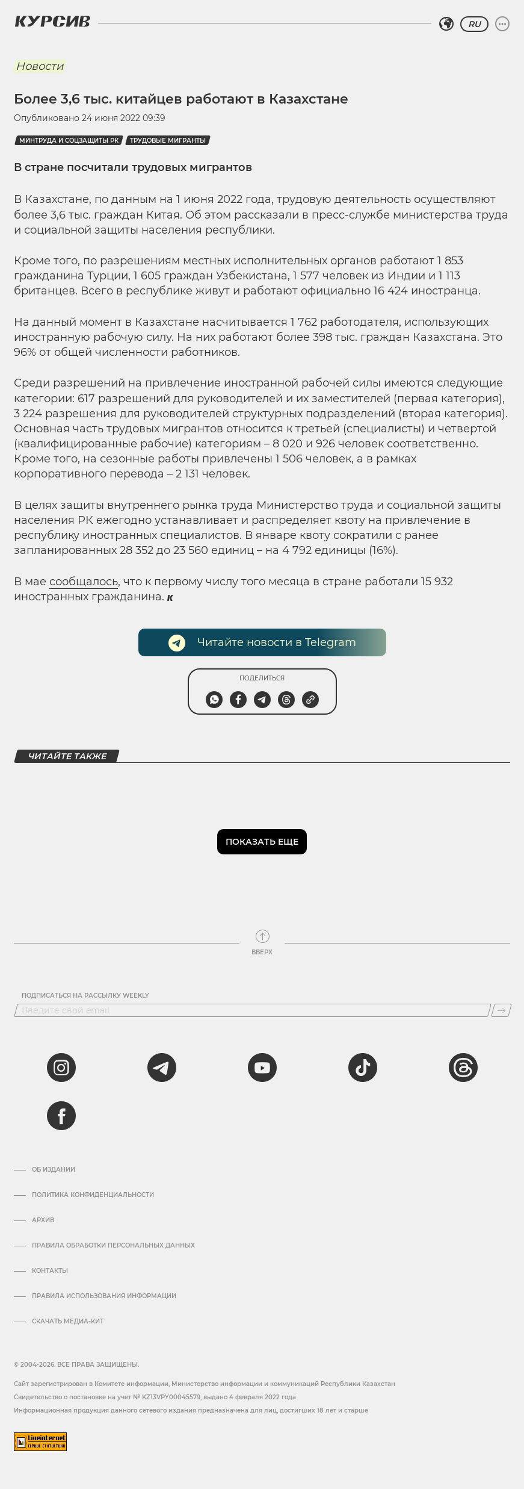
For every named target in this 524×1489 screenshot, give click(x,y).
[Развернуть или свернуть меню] (502, 24)
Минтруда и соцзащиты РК (69, 141)
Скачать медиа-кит (67, 1321)
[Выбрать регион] (446, 24)
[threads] (463, 1067)
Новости (39, 66)
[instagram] (61, 1067)
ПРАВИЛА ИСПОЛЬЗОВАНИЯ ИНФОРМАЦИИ (104, 1296)
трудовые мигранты (168, 141)
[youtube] (262, 1067)
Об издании (53, 1169)
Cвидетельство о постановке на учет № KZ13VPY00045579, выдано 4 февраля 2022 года (155, 1397)
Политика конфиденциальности (93, 1195)
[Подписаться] (501, 1010)
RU (474, 24)
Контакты (50, 1271)
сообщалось (83, 581)
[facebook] (61, 1115)
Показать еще (262, 841)
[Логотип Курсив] (52, 21)
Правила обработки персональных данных (113, 1245)
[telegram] (161, 1067)
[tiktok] (362, 1067)
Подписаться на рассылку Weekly (85, 995)
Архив (43, 1220)
